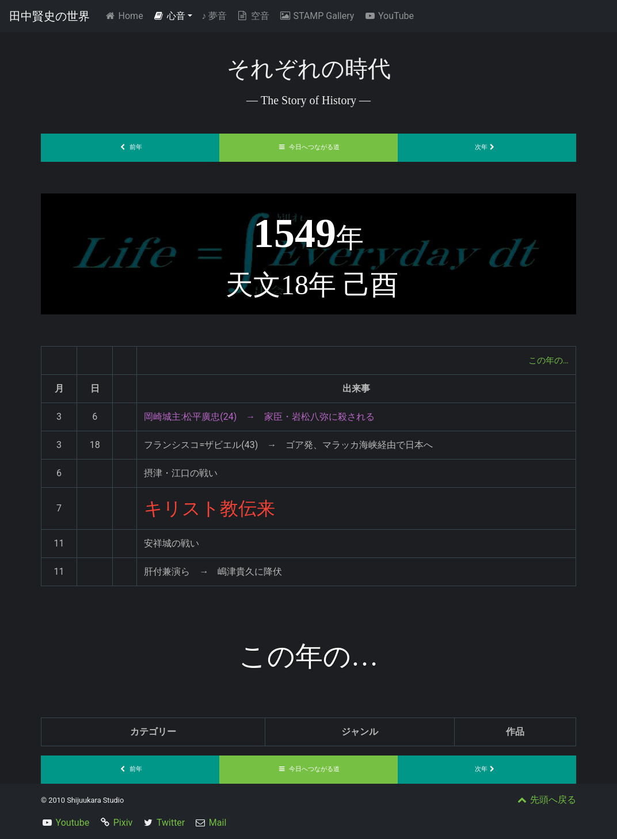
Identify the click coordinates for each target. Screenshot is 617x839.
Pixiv (123, 822)
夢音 (214, 15)
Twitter (171, 822)
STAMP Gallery (316, 15)
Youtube (73, 822)
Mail (217, 822)
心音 (169, 15)
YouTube (388, 15)
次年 (487, 147)
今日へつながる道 (308, 147)
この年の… (547, 360)
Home (126, 15)
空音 (252, 15)
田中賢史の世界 (49, 16)
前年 (130, 147)
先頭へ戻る (545, 799)
